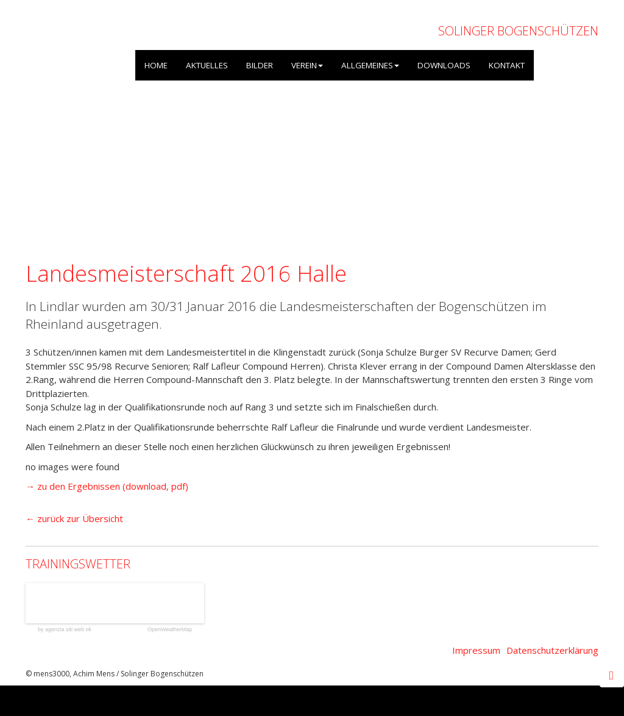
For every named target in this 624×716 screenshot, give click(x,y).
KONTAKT (507, 65)
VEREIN (307, 65)
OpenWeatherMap (169, 629)
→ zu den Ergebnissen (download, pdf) (107, 486)
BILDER (259, 65)
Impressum (476, 650)
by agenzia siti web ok (64, 629)
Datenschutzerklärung (552, 650)
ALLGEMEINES (370, 65)
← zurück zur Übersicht (74, 518)
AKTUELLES (207, 65)
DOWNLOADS (443, 65)
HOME (156, 65)
